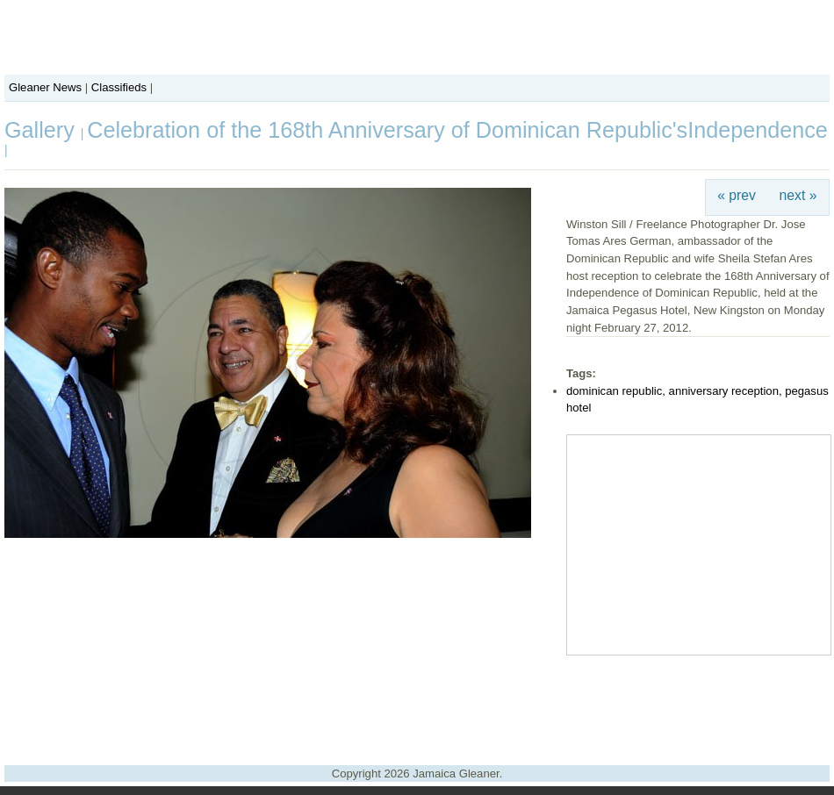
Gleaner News (45, 87)
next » (798, 195)
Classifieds (119, 87)
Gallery (42, 130)
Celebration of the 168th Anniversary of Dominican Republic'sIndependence (457, 130)
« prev (736, 195)
